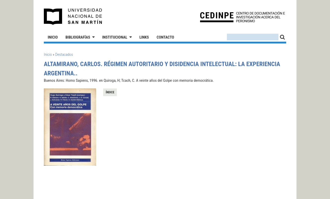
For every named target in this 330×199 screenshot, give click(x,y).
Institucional (114, 37)
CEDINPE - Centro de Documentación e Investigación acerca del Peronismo (242, 16)
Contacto (165, 37)
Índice (110, 92)
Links (144, 37)
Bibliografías (77, 37)
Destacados (64, 54)
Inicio (53, 37)
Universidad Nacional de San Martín (73, 16)
